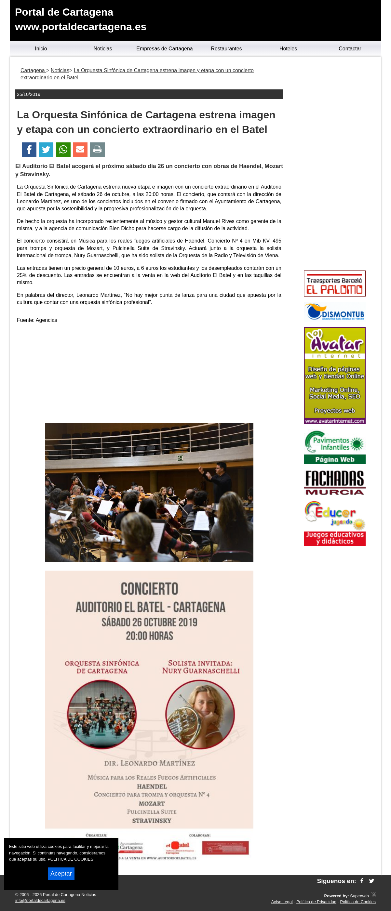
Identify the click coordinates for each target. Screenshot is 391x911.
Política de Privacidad (316, 901)
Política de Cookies (358, 901)
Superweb (359, 895)
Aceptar (61, 873)
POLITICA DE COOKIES (70, 859)
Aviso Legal (282, 901)
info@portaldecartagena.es (40, 900)
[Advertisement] (149, 374)
